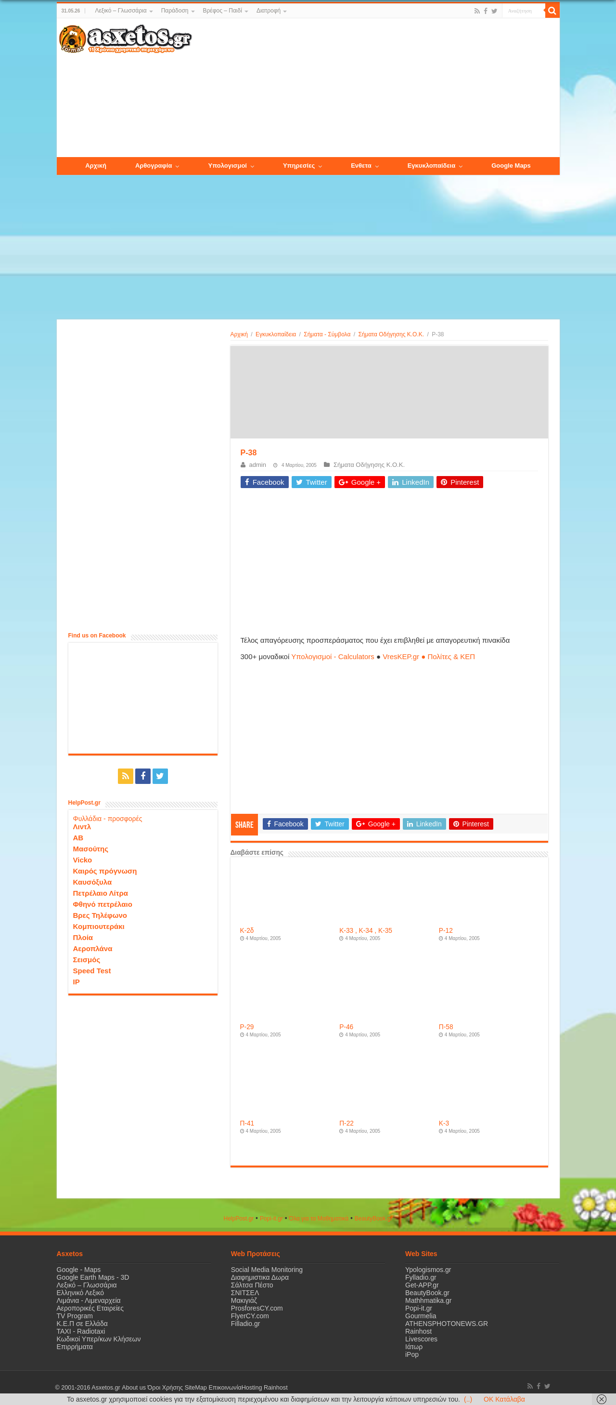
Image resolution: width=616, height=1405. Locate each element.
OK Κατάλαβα (504, 1399)
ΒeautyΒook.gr (374, 1218)
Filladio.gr (245, 1323)
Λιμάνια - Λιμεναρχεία (89, 1300)
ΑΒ (78, 838)
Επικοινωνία (224, 1387)
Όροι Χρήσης (165, 1387)
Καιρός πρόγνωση (105, 871)
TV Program (75, 1316)
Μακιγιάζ (244, 1300)
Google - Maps (79, 1269)
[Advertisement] (375, 88)
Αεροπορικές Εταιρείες (90, 1308)
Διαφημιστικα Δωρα (260, 1277)
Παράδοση (175, 10)
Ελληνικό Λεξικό (80, 1293)
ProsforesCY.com (257, 1308)
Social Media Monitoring (267, 1269)
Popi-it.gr (271, 1218)
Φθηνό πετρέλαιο (102, 904)
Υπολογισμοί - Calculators (332, 656)
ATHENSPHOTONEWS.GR (446, 1323)
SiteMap (195, 1387)
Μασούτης (91, 849)
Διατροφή (269, 10)
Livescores (421, 1339)
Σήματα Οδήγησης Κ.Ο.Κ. (391, 334)
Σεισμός (87, 959)
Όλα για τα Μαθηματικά (319, 1218)
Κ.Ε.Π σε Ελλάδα (82, 1323)
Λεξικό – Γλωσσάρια (120, 10)
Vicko (82, 860)
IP (76, 982)
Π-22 (346, 1123)
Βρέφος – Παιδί (222, 10)
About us (134, 1387)
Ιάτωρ (414, 1347)
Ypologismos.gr (428, 1269)
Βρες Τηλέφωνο (100, 915)
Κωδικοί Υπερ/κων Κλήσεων (99, 1339)
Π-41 (247, 1123)
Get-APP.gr (422, 1285)
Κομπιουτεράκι (99, 926)
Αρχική (239, 334)
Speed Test (92, 971)
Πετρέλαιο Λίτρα (100, 893)
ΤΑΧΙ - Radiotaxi (81, 1331)
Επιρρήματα (75, 1347)
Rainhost (418, 1331)
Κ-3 (444, 1123)
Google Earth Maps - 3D (93, 1277)
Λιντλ (82, 826)
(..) (468, 1399)
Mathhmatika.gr (428, 1300)
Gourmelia (420, 1316)
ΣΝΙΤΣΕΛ (245, 1293)
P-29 (247, 1027)
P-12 (446, 930)
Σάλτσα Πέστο (252, 1285)
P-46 (346, 1027)
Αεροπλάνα (93, 948)
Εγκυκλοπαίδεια (276, 334)
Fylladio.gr (420, 1277)
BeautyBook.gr (427, 1293)
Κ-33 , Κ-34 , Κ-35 (365, 930)
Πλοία (83, 937)
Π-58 (446, 1027)
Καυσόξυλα (92, 882)
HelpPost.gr (238, 1218)
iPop (412, 1354)
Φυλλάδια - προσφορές (107, 818)
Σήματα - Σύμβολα (327, 334)
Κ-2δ (247, 930)
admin (257, 464)
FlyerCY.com (250, 1316)
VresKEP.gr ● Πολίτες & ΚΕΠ (429, 656)
